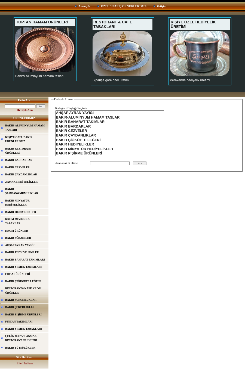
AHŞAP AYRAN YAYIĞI (20, 245)
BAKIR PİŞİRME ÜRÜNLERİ (23, 314)
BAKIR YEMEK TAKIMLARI (23, 266)
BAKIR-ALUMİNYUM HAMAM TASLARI (25, 127)
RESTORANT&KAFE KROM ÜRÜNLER (23, 290)
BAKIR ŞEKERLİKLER (20, 307)
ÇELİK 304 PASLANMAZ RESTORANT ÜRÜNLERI (21, 338)
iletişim (161, 6)
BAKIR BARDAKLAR (18, 160)
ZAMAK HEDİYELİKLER (21, 181)
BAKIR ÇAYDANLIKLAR (21, 174)
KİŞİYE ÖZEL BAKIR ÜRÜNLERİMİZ (18, 139)
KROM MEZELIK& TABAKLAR (17, 221)
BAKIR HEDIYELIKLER (20, 211)
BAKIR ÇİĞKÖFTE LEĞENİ (23, 281)
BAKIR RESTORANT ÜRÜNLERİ (18, 150)
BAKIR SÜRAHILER (18, 237)
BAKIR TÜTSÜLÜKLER (20, 347)
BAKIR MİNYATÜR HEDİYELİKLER (17, 202)
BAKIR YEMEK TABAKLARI (23, 328)
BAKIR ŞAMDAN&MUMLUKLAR (21, 191)
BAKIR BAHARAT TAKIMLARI (25, 259)
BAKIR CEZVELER (17, 167)
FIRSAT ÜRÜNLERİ (17, 273)
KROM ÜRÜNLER (16, 230)
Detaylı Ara (25, 110)
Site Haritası (25, 363)
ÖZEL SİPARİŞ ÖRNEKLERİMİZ (123, 6)
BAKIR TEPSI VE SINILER (22, 252)
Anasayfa (84, 6)
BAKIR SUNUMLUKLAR (20, 299)
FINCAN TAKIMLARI (18, 321)
